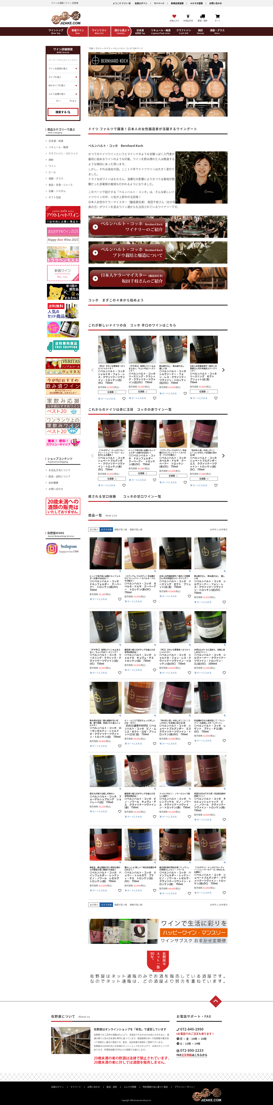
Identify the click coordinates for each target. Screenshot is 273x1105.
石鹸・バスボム (57, 191)
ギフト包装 (55, 197)
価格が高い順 (136, 529)
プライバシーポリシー (184, 1086)
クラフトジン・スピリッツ (63, 153)
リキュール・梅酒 (58, 147)
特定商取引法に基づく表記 (155, 1086)
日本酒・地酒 (56, 141)
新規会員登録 (177, 3)
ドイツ (107, 48)
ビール (52, 172)
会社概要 (53, 482)
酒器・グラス (56, 178)
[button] (92, 370)
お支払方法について (60, 470)
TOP (91, 48)
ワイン (52, 166)
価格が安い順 (120, 529)
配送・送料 (112, 1086)
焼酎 (51, 159)
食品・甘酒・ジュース (61, 184)
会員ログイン (141, 3)
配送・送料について (60, 476)
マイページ (159, 3)
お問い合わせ (215, 3)
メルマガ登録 (196, 3)
